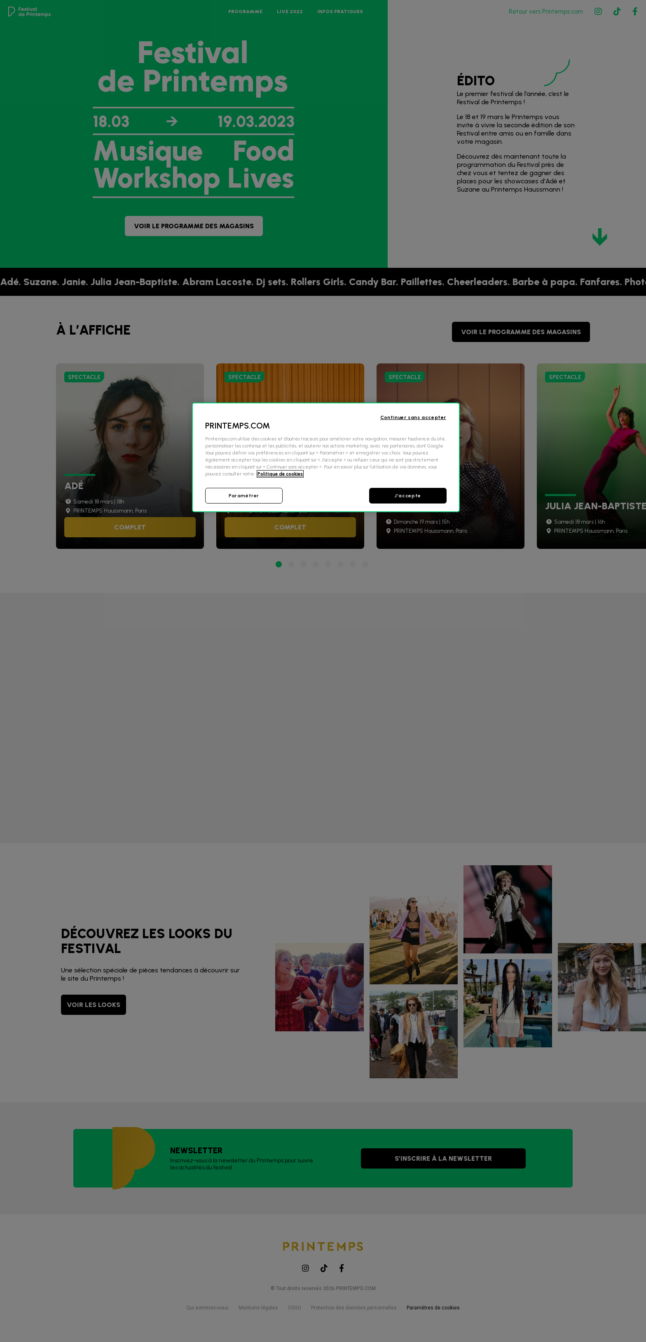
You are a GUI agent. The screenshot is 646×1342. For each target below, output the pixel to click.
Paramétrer (244, 495)
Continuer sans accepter (413, 417)
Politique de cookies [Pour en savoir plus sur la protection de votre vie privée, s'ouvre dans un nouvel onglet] (280, 474)
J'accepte (408, 495)
